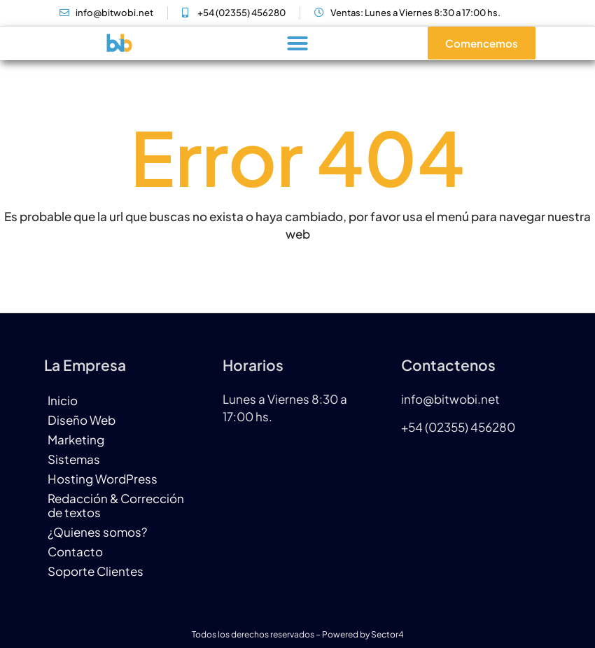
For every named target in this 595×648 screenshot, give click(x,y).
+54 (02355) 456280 (458, 427)
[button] (297, 43)
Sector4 (387, 634)
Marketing (76, 439)
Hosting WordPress (103, 478)
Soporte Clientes (96, 571)
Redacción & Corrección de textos (116, 505)
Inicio (63, 400)
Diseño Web (81, 420)
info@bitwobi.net (450, 399)
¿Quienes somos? (97, 532)
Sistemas (74, 459)
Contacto (75, 551)
